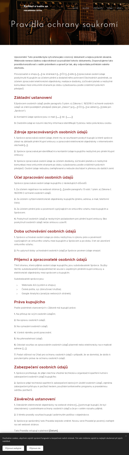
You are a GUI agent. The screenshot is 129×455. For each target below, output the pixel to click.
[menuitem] (76, 8)
